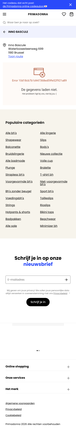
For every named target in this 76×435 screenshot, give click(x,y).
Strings (10, 205)
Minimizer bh (49, 226)
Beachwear (48, 219)
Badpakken (13, 219)
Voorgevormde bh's (19, 182)
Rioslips (45, 205)
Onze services (38, 378)
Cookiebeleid (13, 415)
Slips (43, 140)
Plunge (10, 168)
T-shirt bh (46, 175)
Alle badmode (15, 161)
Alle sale (11, 226)
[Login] (64, 14)
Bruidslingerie (15, 154)
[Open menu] (4, 14)
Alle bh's (11, 133)
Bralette (45, 168)
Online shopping (38, 366)
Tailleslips (46, 198)
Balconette (13, 147)
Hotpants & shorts (18, 212)
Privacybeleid (60, 293)
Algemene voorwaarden (20, 403)
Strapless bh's (15, 175)
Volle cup (46, 161)
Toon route (15, 56)
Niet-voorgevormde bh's (53, 183)
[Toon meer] (69, 293)
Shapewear (13, 140)
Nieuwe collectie (51, 154)
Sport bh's (47, 191)
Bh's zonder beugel (18, 191)
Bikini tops (47, 212)
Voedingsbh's (15, 198)
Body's (44, 147)
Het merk (38, 389)
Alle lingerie (48, 133)
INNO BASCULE (15, 32)
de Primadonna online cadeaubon (23, 6)
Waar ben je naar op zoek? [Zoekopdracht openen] (21, 22)
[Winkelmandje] (71, 14)
